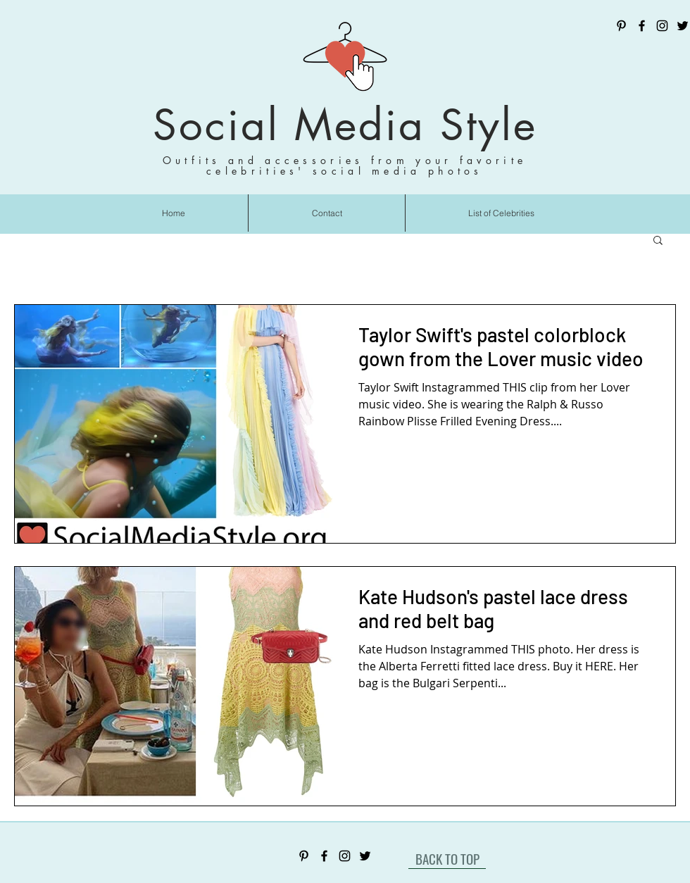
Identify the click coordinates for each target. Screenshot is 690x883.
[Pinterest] (621, 25)
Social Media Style (345, 125)
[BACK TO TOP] (447, 858)
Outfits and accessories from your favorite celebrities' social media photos (345, 165)
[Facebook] (641, 25)
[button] (658, 241)
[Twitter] (682, 25)
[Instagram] (662, 25)
